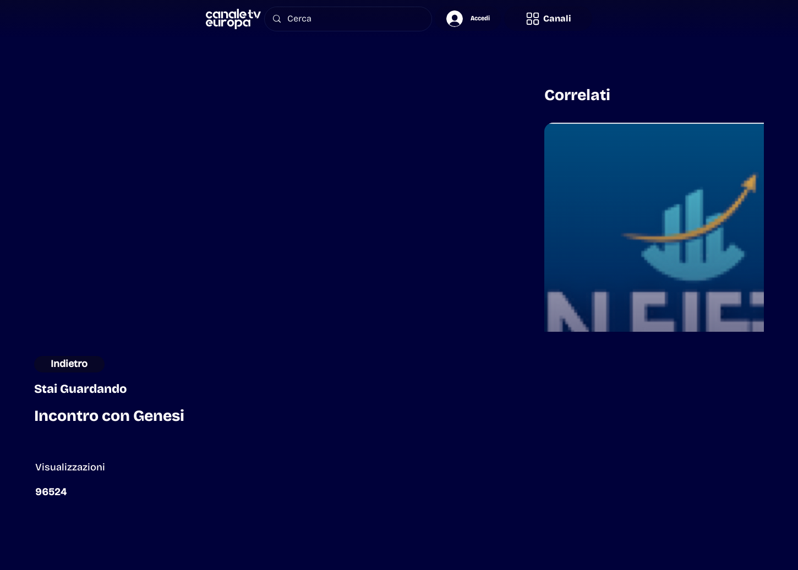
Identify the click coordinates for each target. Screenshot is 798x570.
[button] (548, 18)
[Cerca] (347, 19)
